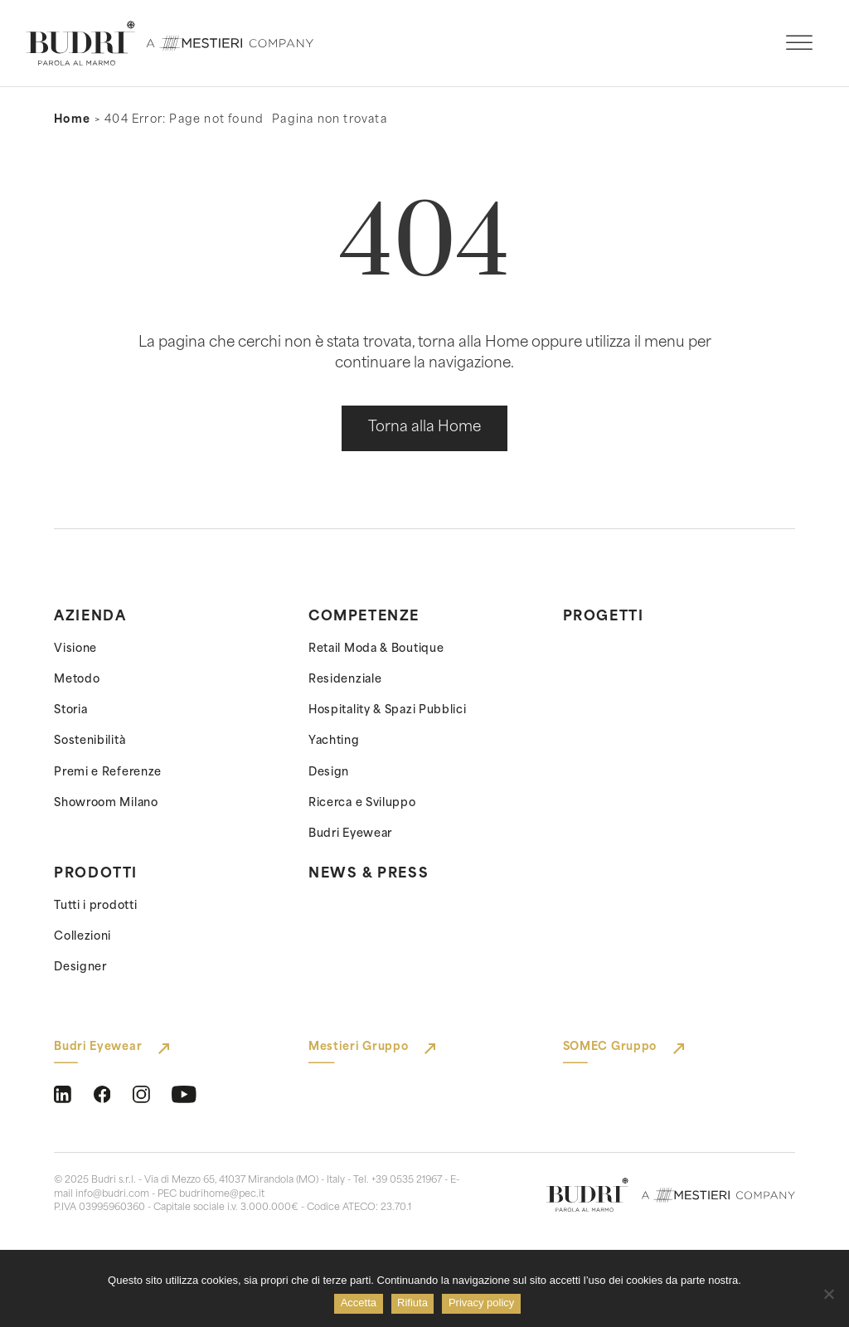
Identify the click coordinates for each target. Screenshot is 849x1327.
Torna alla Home (424, 427)
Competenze (364, 617)
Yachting (334, 741)
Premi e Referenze (108, 772)
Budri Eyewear (350, 834)
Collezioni (82, 936)
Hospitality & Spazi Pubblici (387, 710)
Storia (70, 710)
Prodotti (96, 874)
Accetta (359, 1304)
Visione (75, 649)
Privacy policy (482, 1304)
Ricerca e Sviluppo (362, 803)
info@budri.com (112, 1194)
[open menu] (799, 43)
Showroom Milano (106, 803)
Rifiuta (414, 1304)
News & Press (368, 874)
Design (328, 772)
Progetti (603, 617)
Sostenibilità (89, 741)
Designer (80, 967)
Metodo (76, 679)
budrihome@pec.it (221, 1194)
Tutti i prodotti (95, 906)
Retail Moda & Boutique (376, 649)
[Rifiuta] (828, 1294)
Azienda (90, 617)
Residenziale (344, 679)
